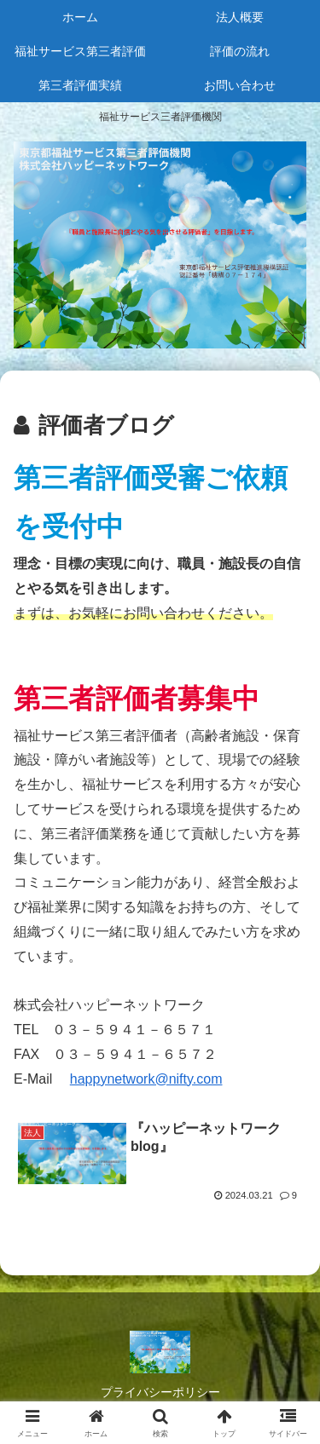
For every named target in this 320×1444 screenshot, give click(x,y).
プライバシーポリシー (160, 1392)
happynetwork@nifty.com (146, 1079)
